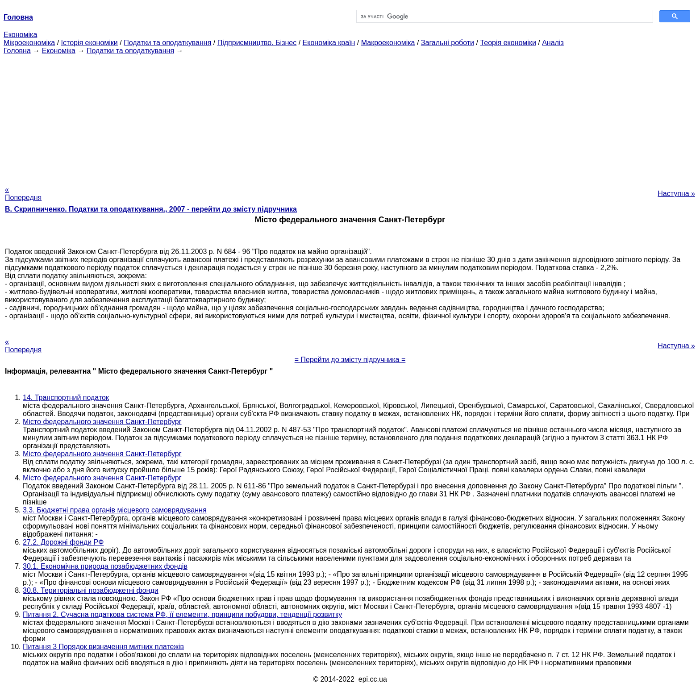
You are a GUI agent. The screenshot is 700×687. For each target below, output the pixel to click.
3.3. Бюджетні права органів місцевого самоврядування (115, 510)
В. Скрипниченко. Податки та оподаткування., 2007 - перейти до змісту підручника (151, 209)
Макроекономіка (388, 42)
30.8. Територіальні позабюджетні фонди (90, 590)
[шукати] (504, 16)
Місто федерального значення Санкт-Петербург (102, 421)
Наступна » (676, 193)
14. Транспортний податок (66, 397)
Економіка (20, 34)
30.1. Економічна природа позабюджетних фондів (105, 566)
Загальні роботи (447, 42)
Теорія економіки (508, 42)
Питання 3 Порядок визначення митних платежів (103, 646)
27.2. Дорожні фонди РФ (63, 542)
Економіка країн (329, 42)
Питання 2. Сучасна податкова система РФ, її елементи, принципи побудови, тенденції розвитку (182, 614)
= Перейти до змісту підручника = (350, 359)
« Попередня (23, 193)
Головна (17, 50)
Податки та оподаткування (167, 42)
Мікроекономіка (29, 42)
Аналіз (553, 42)
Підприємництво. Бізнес (257, 42)
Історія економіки (89, 42)
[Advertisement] (350, 117)
